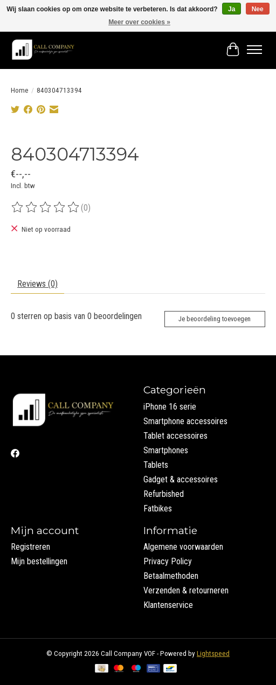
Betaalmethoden (170, 576)
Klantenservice (168, 605)
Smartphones (165, 450)
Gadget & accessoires (180, 479)
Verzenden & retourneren (186, 590)
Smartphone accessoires (185, 421)
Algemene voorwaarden (183, 547)
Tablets (155, 465)
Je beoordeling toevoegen (214, 319)
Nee (258, 9)
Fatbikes (157, 508)
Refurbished (163, 494)
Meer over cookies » (139, 22)
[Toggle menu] (254, 49)
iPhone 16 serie (169, 407)
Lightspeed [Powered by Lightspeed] (213, 653)
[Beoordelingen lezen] (46, 207)
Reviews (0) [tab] (37, 284)
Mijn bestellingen (39, 561)
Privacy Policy (167, 561)
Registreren (30, 547)
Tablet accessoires (175, 436)
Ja (231, 9)
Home (20, 90)
